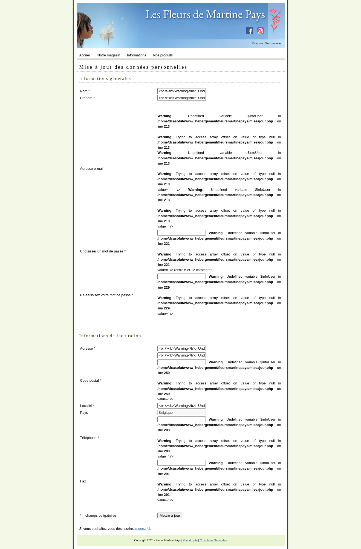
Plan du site (190, 540)
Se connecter (273, 43)
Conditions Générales (213, 540)
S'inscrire (257, 43)
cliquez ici (142, 529)
